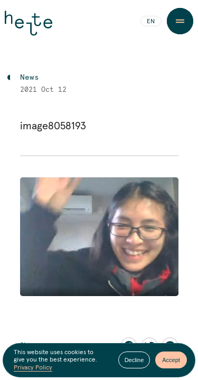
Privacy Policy (33, 368)
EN (151, 21)
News (29, 77)
